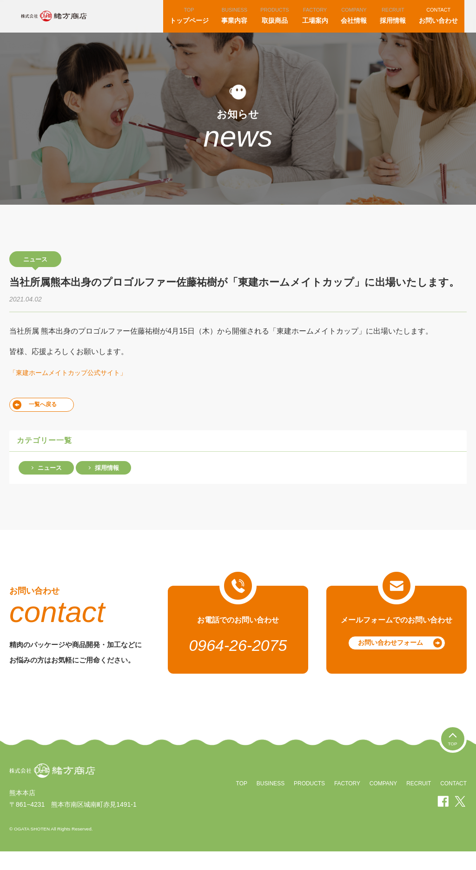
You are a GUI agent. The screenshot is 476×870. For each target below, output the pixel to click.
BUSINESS (268, 802)
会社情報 (356, 24)
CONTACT (453, 802)
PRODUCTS (307, 802)
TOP (239, 802)
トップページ (191, 24)
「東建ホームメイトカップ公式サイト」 (76, 391)
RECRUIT (418, 802)
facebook (443, 820)
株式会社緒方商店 (68, 25)
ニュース (50, 485)
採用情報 (395, 24)
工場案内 (317, 24)
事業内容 (237, 24)
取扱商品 (277, 24)
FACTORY (346, 802)
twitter (460, 820)
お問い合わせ (440, 24)
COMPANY (382, 802)
